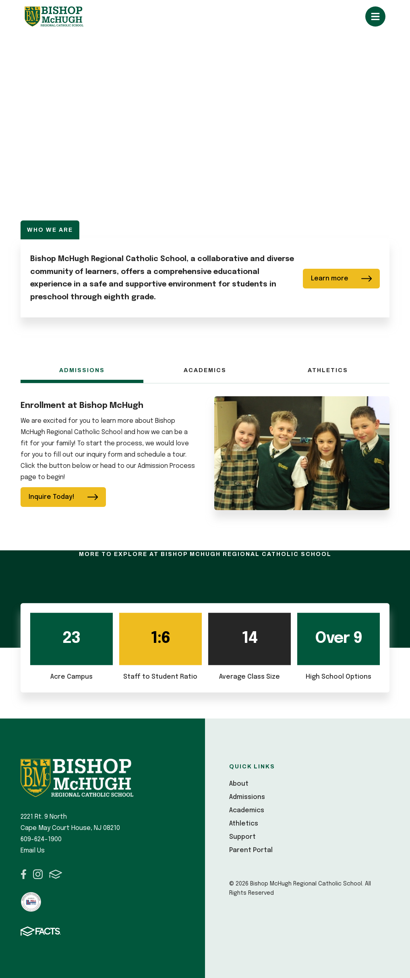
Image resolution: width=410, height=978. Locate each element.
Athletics (328, 370)
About (238, 783)
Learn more (341, 278)
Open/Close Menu (375, 16)
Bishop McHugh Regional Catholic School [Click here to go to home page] (54, 16)
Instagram (38, 874)
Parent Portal (251, 850)
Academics (205, 370)
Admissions (82, 370)
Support (242, 837)
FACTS (55, 874)
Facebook (24, 874)
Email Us (33, 850)
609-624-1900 (41, 839)
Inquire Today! (63, 497)
